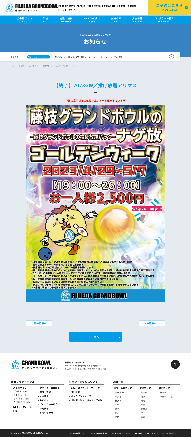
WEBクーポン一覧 (22, 406)
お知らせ (23, 66)
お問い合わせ (46, 412)
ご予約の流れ (20, 391)
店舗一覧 (118, 381)
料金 (15, 410)
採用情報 (44, 408)
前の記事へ (40, 323)
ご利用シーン (20, 394)
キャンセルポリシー (123, 433)
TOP (13, 66)
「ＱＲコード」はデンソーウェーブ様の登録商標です (158, 433)
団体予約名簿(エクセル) (97, 5)
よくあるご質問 (21, 398)
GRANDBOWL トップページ (85, 387)
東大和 (118, 396)
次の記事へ (150, 323)
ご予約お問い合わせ (24, 402)
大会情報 (44, 396)
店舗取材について (80, 433)
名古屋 (144, 392)
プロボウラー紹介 (49, 404)
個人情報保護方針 (101, 433)
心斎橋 (163, 392)
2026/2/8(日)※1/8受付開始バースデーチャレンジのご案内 (89, 56)
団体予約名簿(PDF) (70, 5)
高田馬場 (119, 392)
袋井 (117, 412)
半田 (143, 404)
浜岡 (117, 416)
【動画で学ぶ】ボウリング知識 (86, 400)
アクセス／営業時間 (124, 5)
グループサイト (68, 10)
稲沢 (143, 396)
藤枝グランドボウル (23, 381)
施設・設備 (45, 391)
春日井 (144, 408)
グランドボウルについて (83, 381)
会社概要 (75, 391)
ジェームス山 (166, 396)
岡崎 (143, 400)
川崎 (117, 404)
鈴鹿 (143, 416)
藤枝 (117, 408)
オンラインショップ (81, 396)
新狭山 (118, 400)
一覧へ (95, 337)
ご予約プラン (20, 387)
